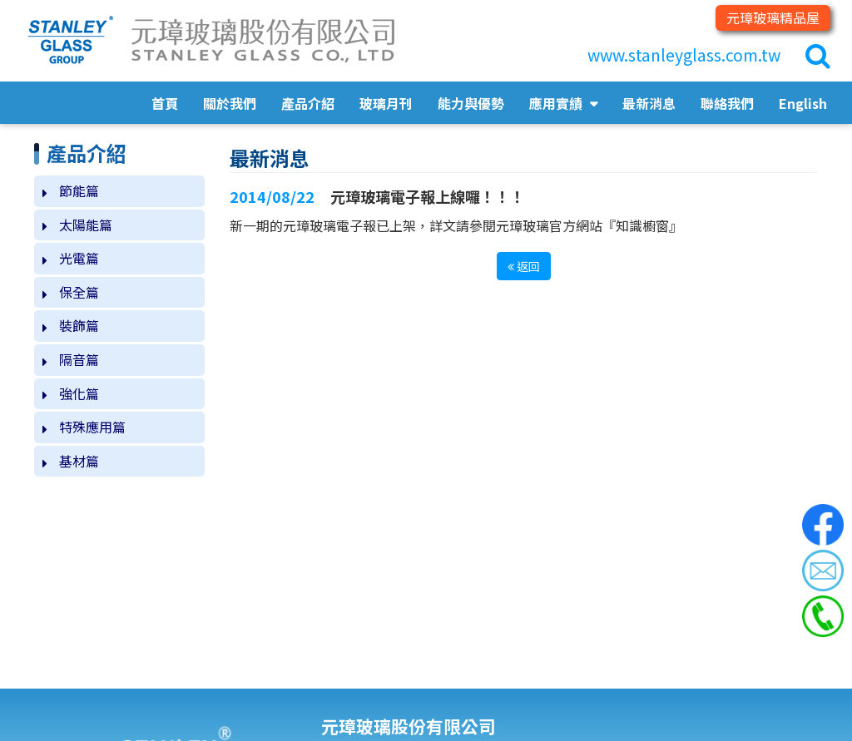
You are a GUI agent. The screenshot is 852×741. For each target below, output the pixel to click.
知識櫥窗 (642, 225)
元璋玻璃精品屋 (773, 17)
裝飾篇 (79, 325)
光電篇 (79, 258)
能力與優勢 (471, 103)
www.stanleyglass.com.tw (683, 55)
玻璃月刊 (386, 103)
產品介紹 (307, 103)
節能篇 (79, 190)
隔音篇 (79, 359)
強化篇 (79, 393)
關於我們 (229, 103)
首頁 (164, 103)
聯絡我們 (727, 103)
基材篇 (79, 461)
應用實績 (557, 103)
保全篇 (79, 292)
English (803, 103)
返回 (524, 266)
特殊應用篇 (92, 427)
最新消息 (649, 103)
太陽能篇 (85, 225)
